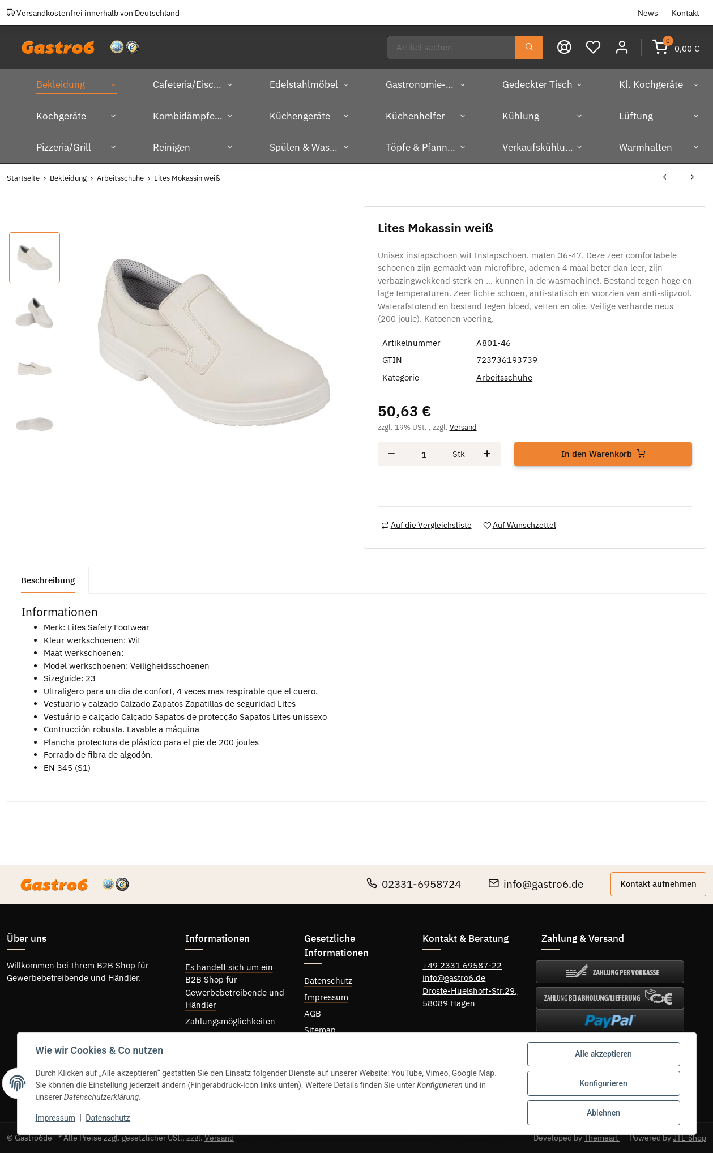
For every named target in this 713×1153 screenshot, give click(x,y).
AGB (312, 1013)
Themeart (602, 1138)
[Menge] (424, 454)
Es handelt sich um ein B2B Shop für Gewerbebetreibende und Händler (234, 986)
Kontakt (685, 12)
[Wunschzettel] (593, 47)
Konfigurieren (603, 1083)
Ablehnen (603, 1112)
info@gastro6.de (535, 884)
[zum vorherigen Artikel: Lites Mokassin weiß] (664, 178)
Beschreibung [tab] (48, 580)
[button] (622, 47)
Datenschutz (328, 980)
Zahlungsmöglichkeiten (230, 1021)
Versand (463, 427)
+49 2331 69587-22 (462, 965)
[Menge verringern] (391, 454)
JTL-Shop (689, 1138)
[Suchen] (451, 48)
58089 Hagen (448, 1003)
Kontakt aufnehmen (658, 883)
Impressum (326, 997)
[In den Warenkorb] (603, 454)
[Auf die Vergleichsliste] (426, 525)
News (648, 12)
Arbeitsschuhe (504, 377)
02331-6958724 (413, 884)
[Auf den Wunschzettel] (520, 525)
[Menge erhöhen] (487, 454)
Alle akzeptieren (603, 1053)
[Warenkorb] (676, 47)
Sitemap (320, 1029)
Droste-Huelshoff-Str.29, (469, 990)
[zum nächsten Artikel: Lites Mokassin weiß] (692, 178)
